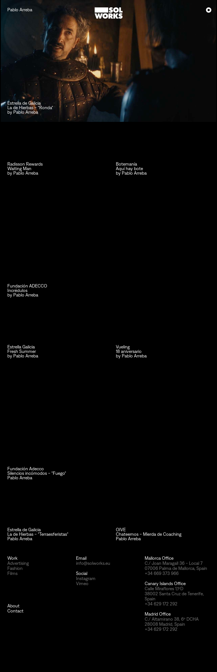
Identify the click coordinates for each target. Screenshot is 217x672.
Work (12, 558)
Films (12, 573)
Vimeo (82, 583)
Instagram (86, 578)
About (13, 605)
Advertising (18, 563)
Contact (15, 611)
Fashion (15, 568)
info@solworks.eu (93, 563)
